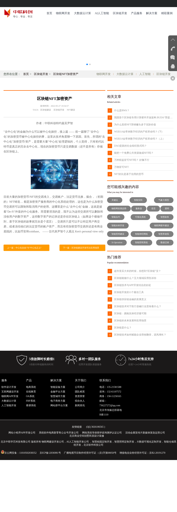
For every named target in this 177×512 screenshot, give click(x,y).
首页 (49, 13)
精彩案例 (167, 13)
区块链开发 (120, 13)
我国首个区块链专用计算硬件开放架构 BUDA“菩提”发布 (143, 117)
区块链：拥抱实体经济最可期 (130, 313)
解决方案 (151, 13)
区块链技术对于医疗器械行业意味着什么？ (137, 306)
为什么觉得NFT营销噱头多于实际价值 (135, 124)
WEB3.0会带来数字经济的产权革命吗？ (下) (138, 131)
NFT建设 (71, 110)
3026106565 (97, 427)
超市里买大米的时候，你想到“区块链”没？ (137, 271)
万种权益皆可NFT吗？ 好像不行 (131, 160)
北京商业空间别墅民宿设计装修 (86, 436)
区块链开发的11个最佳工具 (129, 292)
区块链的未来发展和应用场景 (130, 320)
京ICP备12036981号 (50, 453)
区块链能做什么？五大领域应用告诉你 (135, 278)
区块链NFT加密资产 (65, 74)
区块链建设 (45, 110)
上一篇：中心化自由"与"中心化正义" (24, 248)
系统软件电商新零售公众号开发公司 (59, 432)
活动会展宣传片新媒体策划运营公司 (145, 432)
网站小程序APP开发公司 (21, 432)
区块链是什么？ (123, 327)
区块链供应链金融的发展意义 (130, 299)
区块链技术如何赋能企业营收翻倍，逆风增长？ (140, 334)
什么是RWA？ (121, 110)
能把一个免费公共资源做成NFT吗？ (133, 153)
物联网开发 (63, 13)
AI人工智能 (102, 13)
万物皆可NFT (121, 167)
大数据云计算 (82, 13)
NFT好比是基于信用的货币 (129, 174)
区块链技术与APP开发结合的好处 (132, 285)
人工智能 (145, 74)
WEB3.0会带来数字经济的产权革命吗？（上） (139, 138)
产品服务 (136, 13)
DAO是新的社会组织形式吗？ (130, 145)
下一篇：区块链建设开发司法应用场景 (81, 248)
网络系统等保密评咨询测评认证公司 (102, 432)
